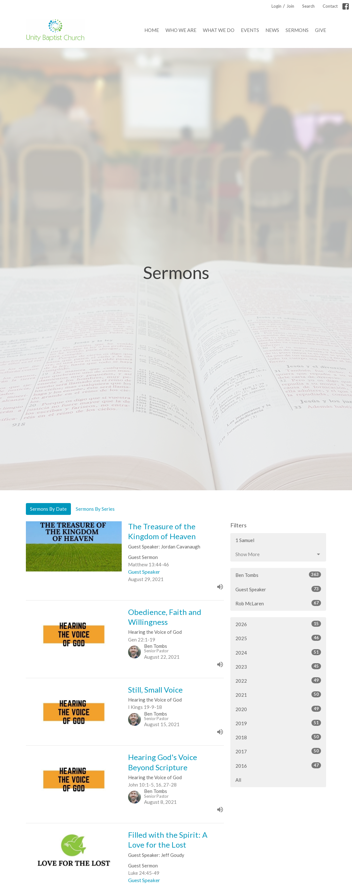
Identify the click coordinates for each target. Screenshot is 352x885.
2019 (278, 723)
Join (290, 6)
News (272, 30)
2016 (278, 765)
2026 (278, 624)
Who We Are (180, 30)
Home (151, 30)
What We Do (218, 30)
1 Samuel (244, 540)
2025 (278, 638)
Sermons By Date (48, 509)
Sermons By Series (95, 509)
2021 (278, 694)
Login (276, 6)
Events (250, 30)
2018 (278, 737)
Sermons (297, 30)
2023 (278, 666)
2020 (278, 709)
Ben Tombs (278, 574)
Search (308, 6)
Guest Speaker (278, 589)
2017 (278, 751)
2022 (278, 680)
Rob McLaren (278, 603)
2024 (278, 652)
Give (320, 30)
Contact (330, 6)
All (238, 780)
